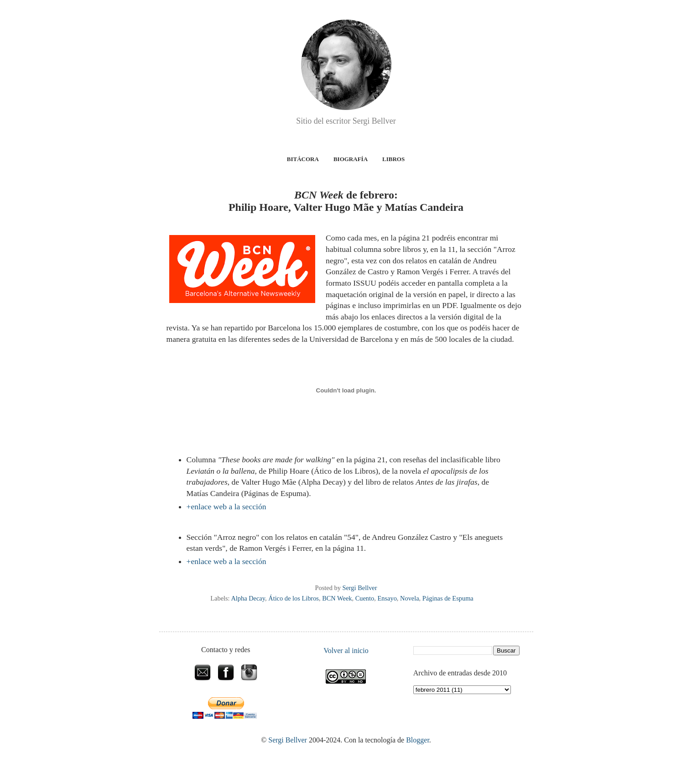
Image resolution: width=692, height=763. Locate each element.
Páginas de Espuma (447, 598)
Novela (409, 598)
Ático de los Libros (293, 598)
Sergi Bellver (287, 740)
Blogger (417, 740)
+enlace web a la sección (226, 506)
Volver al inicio (345, 650)
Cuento (365, 598)
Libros (393, 159)
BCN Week (337, 598)
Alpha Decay (248, 598)
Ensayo (386, 598)
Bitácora (303, 159)
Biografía (350, 159)
